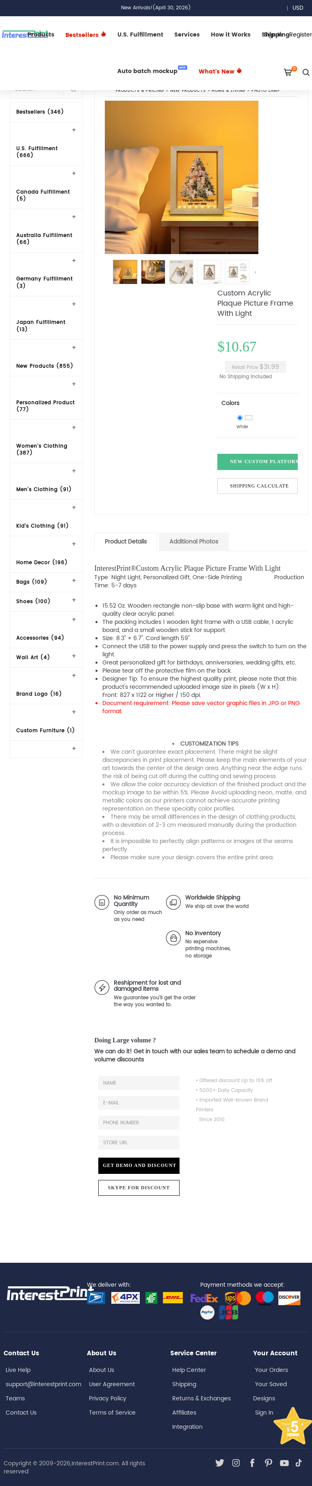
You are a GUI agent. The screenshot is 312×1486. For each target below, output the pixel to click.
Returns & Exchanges (201, 1398)
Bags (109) (32, 582)
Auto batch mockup (152, 70)
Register (300, 34)
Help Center (189, 1370)
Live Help (18, 1370)
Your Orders (271, 1370)
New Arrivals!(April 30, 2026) (156, 8)
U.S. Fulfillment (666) (37, 152)
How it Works (231, 34)
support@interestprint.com (43, 1384)
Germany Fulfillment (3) (44, 282)
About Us (101, 1370)
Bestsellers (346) (40, 112)
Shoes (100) (33, 602)
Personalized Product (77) (45, 406)
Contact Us (21, 1412)
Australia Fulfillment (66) (44, 239)
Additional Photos (193, 541)
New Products (188, 91)
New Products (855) (45, 366)
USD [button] (300, 8)
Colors (230, 403)
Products (41, 34)
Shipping (184, 1384)
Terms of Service (112, 1412)
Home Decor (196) (42, 563)
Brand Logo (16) (39, 694)
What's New (220, 71)
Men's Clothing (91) (44, 490)
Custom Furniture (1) (45, 731)
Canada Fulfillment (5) (43, 195)
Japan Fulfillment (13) (40, 326)
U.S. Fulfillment (140, 34)
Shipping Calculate (259, 486)
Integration (187, 1427)
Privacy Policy (107, 1398)
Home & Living (228, 91)
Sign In (264, 1412)
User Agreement (112, 1384)
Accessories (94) (40, 638)
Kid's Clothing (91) (42, 526)
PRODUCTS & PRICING (140, 91)
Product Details (126, 541)
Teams (15, 1398)
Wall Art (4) (33, 658)
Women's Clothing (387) (41, 449)
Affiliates (184, 1412)
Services (187, 34)
